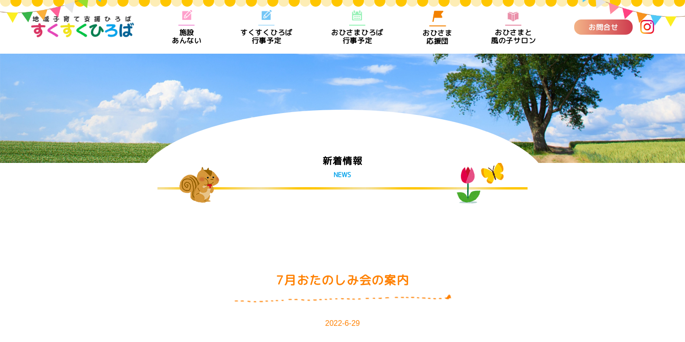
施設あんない (187, 27)
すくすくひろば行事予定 (266, 27)
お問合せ (603, 27)
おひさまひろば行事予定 (357, 27)
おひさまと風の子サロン (513, 27)
